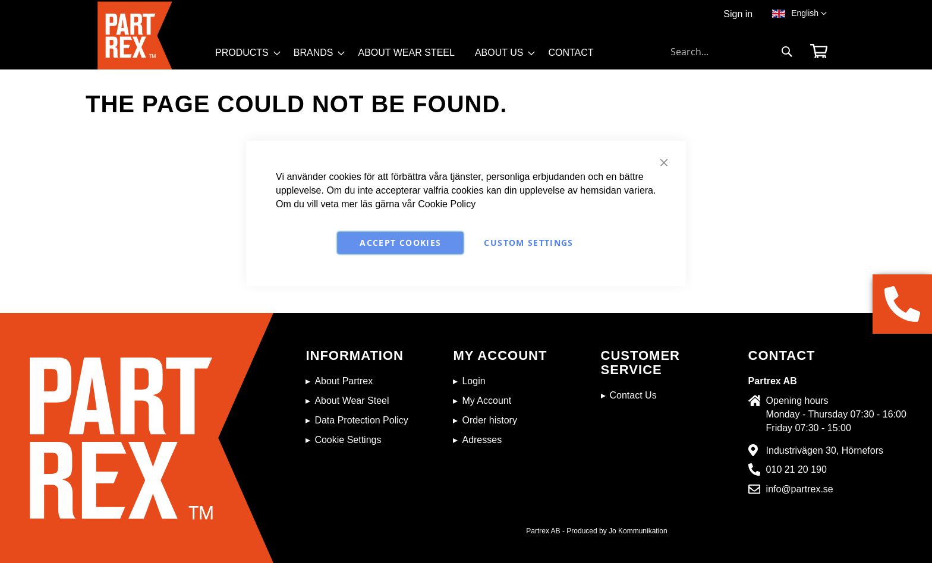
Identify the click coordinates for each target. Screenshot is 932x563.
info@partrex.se (799, 489)
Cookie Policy (447, 204)
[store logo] (152, 35)
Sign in (737, 14)
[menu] (410, 56)
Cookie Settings (347, 440)
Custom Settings (528, 242)
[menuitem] (244, 53)
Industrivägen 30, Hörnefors (824, 450)
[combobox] (731, 51)
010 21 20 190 (796, 469)
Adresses (482, 440)
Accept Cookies (400, 242)
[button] (809, 13)
